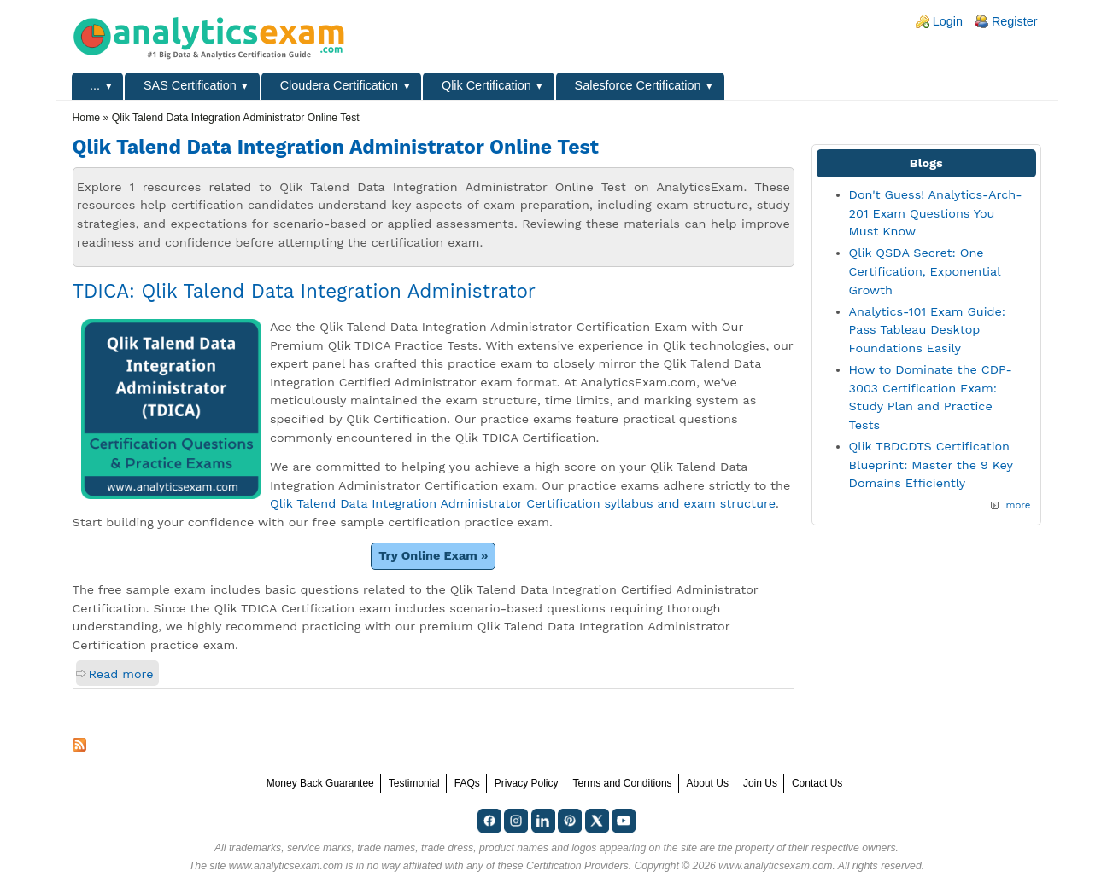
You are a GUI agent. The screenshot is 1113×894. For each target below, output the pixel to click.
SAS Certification (190, 85)
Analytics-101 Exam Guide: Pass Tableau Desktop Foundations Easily (927, 330)
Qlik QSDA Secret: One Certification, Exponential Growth (924, 271)
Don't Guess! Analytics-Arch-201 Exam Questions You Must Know (935, 213)
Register (1015, 21)
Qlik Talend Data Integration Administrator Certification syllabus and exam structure (523, 503)
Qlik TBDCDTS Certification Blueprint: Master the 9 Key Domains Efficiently (931, 464)
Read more (121, 674)
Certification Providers (577, 866)
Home (87, 118)
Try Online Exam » (433, 555)
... (95, 85)
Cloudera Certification (339, 85)
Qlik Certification (486, 85)
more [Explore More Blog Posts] (1017, 505)
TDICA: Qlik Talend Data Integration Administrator (304, 291)
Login (948, 21)
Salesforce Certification (638, 85)
